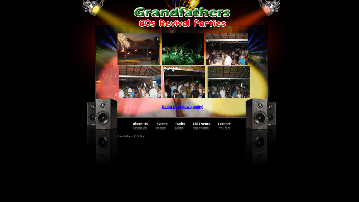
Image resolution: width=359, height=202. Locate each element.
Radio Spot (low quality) (182, 107)
